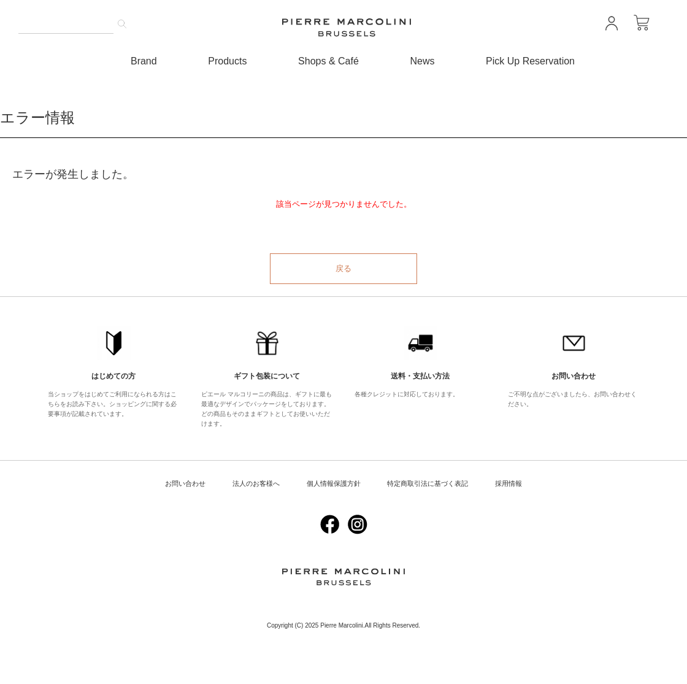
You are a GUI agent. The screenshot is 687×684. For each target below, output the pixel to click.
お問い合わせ (185, 483)
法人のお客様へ (256, 483)
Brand (144, 61)
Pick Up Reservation (530, 61)
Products (227, 61)
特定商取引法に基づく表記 (427, 483)
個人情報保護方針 (334, 483)
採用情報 (508, 483)
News (422, 61)
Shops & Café (328, 61)
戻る (343, 268)
